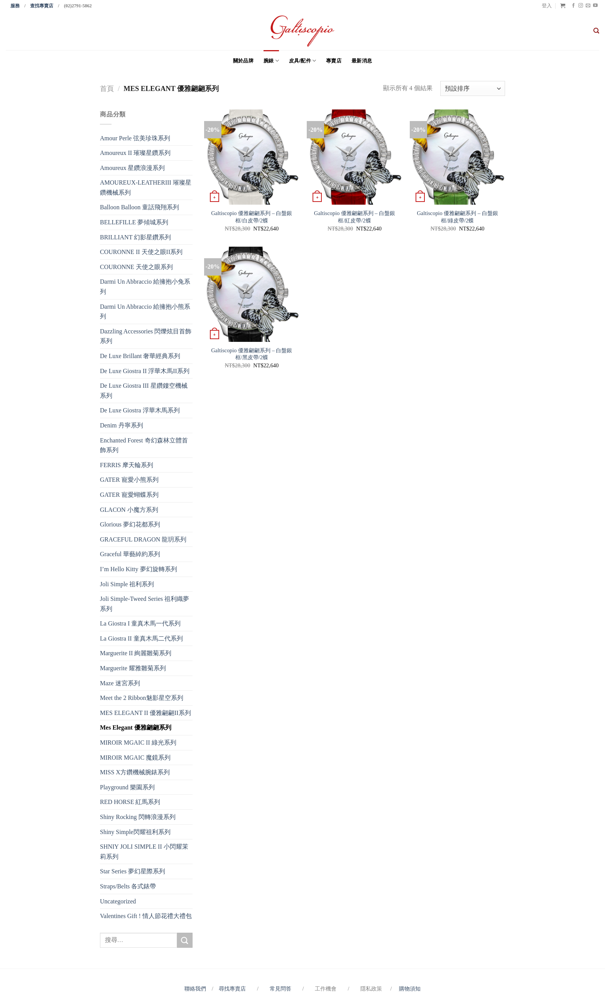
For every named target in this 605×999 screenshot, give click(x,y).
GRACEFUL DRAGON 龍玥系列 (143, 539)
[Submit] (185, 940)
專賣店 (333, 61)
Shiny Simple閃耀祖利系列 (135, 832)
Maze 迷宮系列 (120, 683)
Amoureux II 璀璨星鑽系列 (135, 153)
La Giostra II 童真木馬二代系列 (141, 638)
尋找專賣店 (232, 989)
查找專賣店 (41, 5)
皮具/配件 (302, 60)
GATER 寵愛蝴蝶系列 (129, 494)
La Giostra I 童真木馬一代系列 (140, 623)
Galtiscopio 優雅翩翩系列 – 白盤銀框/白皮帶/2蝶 (251, 217)
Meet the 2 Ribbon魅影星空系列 (141, 698)
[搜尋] (596, 31)
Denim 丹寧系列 (121, 425)
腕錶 (271, 60)
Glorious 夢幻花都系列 (130, 524)
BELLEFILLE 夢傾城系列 (134, 222)
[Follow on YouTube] (595, 5)
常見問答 (281, 989)
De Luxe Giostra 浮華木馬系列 (140, 410)
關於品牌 (243, 61)
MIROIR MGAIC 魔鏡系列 (135, 757)
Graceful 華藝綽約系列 (130, 554)
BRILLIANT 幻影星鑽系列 (135, 237)
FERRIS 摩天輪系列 (126, 465)
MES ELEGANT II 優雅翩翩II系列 (145, 713)
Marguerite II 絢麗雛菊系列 (135, 653)
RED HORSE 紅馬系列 (130, 802)
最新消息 (362, 61)
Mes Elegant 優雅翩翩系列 (135, 727)
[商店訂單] (472, 88)
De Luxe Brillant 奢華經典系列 (140, 356)
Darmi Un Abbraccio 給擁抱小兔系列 (145, 286)
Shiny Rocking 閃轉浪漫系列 (138, 817)
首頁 (107, 88)
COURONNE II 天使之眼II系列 (141, 252)
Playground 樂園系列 (127, 787)
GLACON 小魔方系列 (129, 509)
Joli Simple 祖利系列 (127, 584)
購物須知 (410, 989)
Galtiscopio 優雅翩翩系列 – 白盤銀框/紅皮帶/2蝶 (354, 217)
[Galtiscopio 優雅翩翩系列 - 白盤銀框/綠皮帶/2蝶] (457, 157)
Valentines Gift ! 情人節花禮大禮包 (146, 916)
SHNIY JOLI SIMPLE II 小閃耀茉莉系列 (144, 851)
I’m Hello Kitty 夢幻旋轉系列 (138, 569)
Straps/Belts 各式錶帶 (128, 886)
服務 (15, 5)
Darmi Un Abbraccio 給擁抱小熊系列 (145, 311)
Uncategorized (118, 901)
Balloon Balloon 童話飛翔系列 (139, 207)
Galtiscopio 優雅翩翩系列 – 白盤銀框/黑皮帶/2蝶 (251, 354)
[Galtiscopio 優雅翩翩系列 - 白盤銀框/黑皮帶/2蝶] (251, 294)
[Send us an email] (588, 5)
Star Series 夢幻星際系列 (132, 871)
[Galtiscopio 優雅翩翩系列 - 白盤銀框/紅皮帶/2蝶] (354, 157)
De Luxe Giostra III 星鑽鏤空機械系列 (144, 390)
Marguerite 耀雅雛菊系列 (133, 668)
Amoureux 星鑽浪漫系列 (132, 168)
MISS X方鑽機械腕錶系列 (135, 772)
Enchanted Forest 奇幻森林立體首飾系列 (144, 445)
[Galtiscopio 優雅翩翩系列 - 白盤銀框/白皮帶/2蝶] (251, 157)
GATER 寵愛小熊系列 (129, 479)
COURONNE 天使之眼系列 (136, 267)
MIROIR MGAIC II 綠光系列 (138, 742)
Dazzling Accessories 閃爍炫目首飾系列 (145, 336)
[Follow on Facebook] (573, 5)
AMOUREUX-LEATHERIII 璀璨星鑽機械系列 (145, 187)
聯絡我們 (196, 989)
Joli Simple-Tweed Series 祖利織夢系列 (144, 603)
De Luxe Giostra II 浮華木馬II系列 (144, 371)
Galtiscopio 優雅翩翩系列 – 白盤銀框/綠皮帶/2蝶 (457, 217)
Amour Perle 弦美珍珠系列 (135, 138)
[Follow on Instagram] (580, 5)
